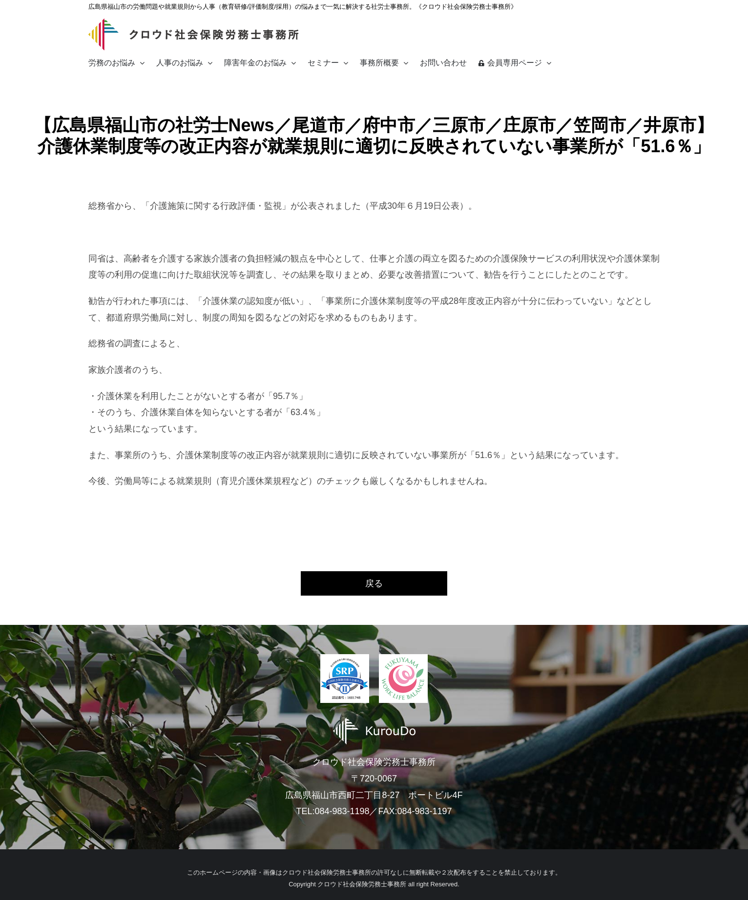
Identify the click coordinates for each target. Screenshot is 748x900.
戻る (374, 583)
